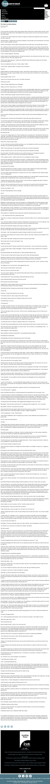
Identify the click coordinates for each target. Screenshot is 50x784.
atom (44, 778)
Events (3, 15)
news (17, 778)
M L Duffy (25, 748)
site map (38, 778)
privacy (34, 778)
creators (13, 778)
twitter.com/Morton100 (25, 768)
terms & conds (29, 778)
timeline (21, 778)
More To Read (5, 13)
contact (48, 778)
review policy (8, 778)
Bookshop (4, 10)
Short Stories (4, 11)
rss (42, 778)
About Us (4, 17)
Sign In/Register (5, 18)
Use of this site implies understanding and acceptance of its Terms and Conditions (25, 781)
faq (24, 778)
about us (2, 778)
